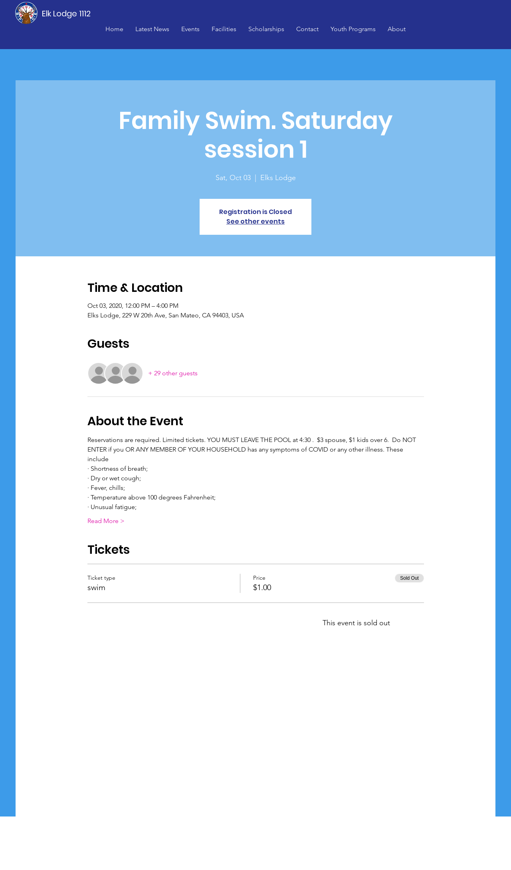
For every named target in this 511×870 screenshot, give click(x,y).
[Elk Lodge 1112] (66, 13)
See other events (255, 221)
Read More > (106, 521)
